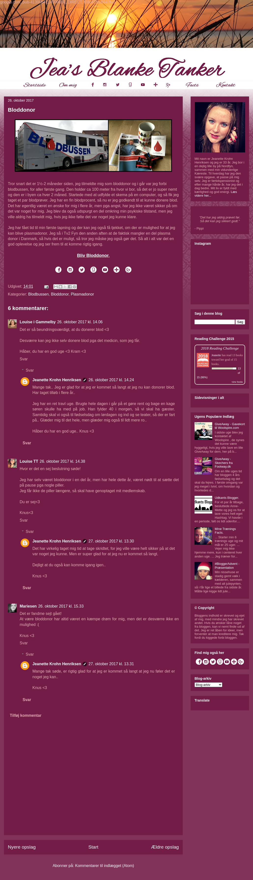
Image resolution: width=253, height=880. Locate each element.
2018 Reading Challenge (220, 348)
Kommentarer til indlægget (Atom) (104, 866)
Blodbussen (38, 294)
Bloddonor (60, 294)
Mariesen (28, 606)
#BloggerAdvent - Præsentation (227, 565)
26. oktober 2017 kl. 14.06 (80, 322)
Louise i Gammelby (38, 322)
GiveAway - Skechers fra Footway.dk (224, 462)
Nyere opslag (22, 847)
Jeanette (216, 355)
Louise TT (29, 461)
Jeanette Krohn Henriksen (56, 380)
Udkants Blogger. (227, 498)
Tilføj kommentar (26, 715)
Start (93, 847)
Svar (24, 359)
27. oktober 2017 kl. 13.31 (111, 664)
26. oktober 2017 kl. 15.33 (61, 606)
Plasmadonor (82, 294)
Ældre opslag (165, 847)
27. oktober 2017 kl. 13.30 (111, 541)
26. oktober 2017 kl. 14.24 (111, 380)
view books (237, 381)
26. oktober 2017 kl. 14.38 (62, 461)
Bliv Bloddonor (92, 255)
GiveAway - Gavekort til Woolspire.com (230, 426)
